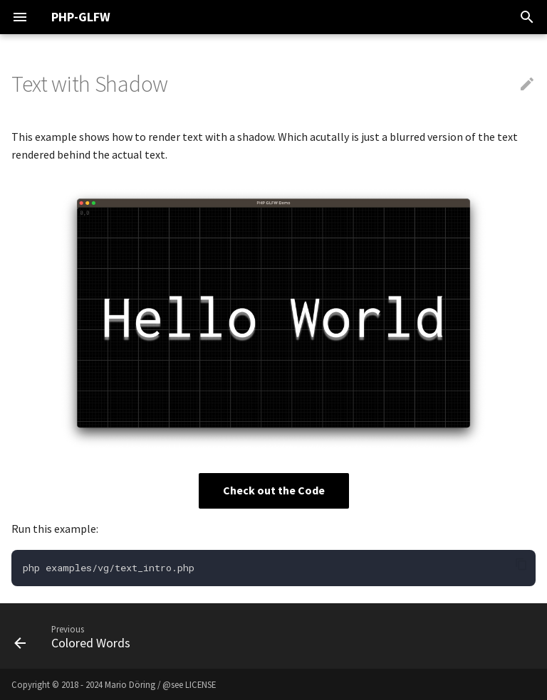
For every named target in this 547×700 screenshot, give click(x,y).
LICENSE (200, 684)
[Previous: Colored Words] (76, 636)
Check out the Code (274, 490)
